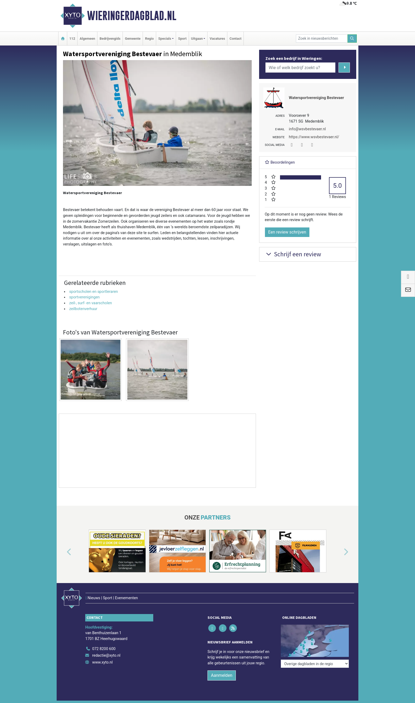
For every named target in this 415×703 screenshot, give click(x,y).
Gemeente (133, 39)
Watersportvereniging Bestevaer (316, 98)
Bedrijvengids (110, 39)
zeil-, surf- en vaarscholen (90, 303)
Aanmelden (221, 675)
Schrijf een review (293, 254)
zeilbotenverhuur (83, 309)
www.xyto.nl (102, 662)
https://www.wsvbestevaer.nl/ (314, 137)
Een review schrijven (287, 232)
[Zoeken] (352, 38)
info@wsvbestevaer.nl (307, 129)
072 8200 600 (103, 649)
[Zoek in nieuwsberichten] (322, 38)
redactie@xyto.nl (106, 655)
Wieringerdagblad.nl (131, 15)
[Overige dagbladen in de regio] (315, 664)
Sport (182, 39)
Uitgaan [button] (197, 39)
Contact (235, 39)
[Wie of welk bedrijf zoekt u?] (300, 67)
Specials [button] (164, 39)
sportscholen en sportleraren (93, 291)
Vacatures (217, 39)
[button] (63, 552)
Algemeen (87, 39)
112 (72, 39)
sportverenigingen (84, 297)
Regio (149, 39)
